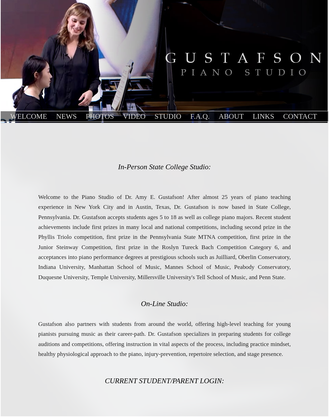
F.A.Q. (200, 116)
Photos (100, 116)
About (231, 116)
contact (300, 116)
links (263, 116)
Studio (168, 116)
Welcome (28, 116)
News (66, 116)
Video (134, 116)
